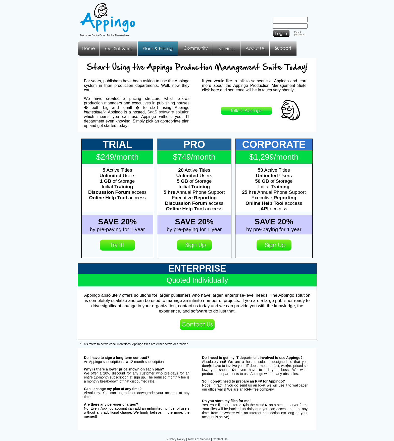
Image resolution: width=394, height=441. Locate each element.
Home (89, 48)
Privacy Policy (175, 439)
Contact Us (220, 439)
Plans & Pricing (158, 48)
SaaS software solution (168, 112)
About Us (255, 48)
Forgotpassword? (299, 33)
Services (226, 48)
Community (195, 48)
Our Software (119, 48)
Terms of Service (199, 439)
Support (283, 48)
